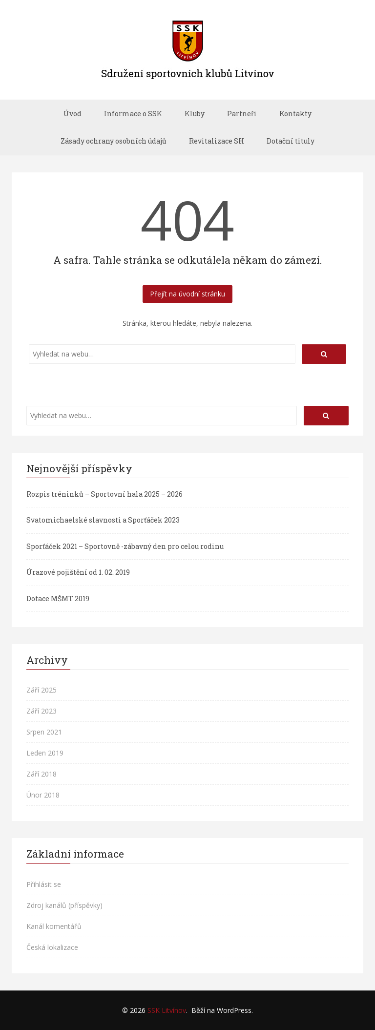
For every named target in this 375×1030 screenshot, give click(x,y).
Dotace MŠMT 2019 (57, 598)
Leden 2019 (44, 752)
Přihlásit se (43, 884)
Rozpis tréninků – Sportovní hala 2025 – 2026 (104, 494)
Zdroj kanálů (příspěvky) (64, 905)
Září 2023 (41, 710)
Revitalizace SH (216, 141)
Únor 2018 (43, 794)
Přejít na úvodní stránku (187, 293)
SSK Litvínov (166, 1010)
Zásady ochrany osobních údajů (114, 141)
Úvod (72, 113)
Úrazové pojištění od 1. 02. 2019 (78, 572)
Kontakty (295, 113)
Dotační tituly (290, 141)
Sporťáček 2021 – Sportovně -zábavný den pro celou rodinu (125, 546)
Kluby (195, 113)
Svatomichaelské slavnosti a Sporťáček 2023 (103, 520)
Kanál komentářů (54, 926)
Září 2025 (41, 689)
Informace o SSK (133, 113)
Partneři (242, 113)
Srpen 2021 (44, 731)
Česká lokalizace (52, 947)
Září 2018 (41, 773)
